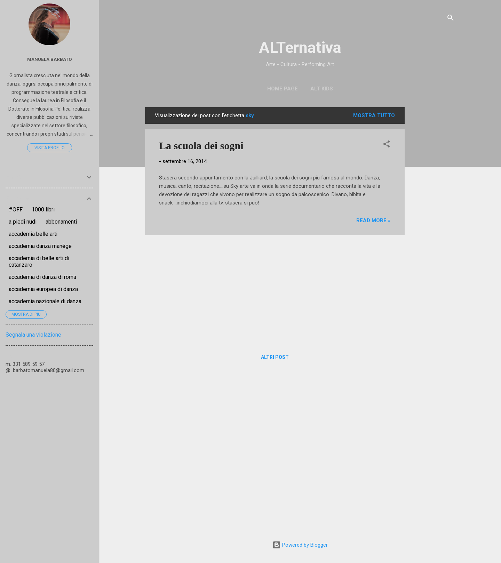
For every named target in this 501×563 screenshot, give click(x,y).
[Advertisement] (432, 211)
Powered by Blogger (300, 545)
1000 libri (43, 209)
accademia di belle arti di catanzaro (39, 261)
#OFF (16, 209)
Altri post (275, 357)
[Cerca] (450, 19)
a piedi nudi (23, 221)
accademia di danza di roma (42, 277)
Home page (282, 89)
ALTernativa (300, 47)
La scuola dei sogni (201, 145)
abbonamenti (61, 221)
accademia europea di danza (43, 289)
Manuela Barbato (49, 59)
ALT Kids (321, 89)
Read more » (373, 220)
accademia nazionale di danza (45, 301)
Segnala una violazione (33, 334)
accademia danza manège (40, 246)
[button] (386, 145)
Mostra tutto (374, 115)
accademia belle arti (33, 234)
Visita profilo (49, 147)
